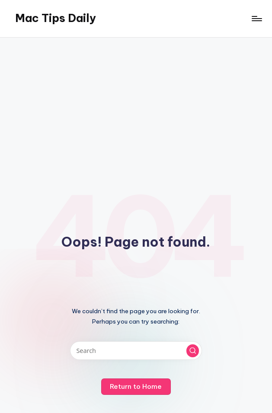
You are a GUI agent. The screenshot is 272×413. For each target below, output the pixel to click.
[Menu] (256, 18)
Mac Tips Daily (55, 18)
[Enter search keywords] (136, 350)
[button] (192, 350)
